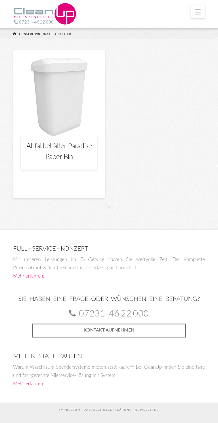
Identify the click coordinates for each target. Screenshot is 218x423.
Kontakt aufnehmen (109, 329)
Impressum (70, 409)
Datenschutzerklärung (107, 409)
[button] (197, 11)
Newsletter (147, 409)
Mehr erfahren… (30, 276)
